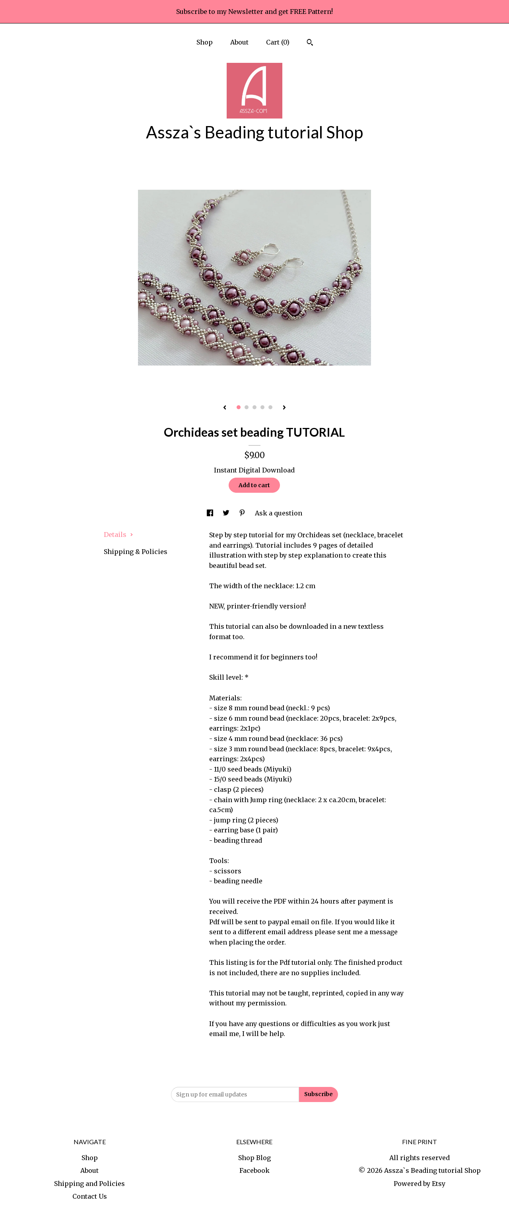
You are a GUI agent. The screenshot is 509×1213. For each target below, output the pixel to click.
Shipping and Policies (89, 1184)
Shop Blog (254, 1158)
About (239, 42)
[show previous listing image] (225, 408)
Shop (204, 42)
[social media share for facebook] (211, 513)
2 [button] (247, 407)
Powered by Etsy (419, 1184)
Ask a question (278, 513)
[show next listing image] (284, 408)
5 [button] (270, 407)
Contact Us (89, 1196)
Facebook (254, 1170)
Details (118, 534)
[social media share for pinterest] (243, 513)
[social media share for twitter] (227, 513)
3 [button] (254, 407)
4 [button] (262, 407)
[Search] (310, 43)
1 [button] (239, 407)
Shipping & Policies (135, 552)
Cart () (277, 42)
